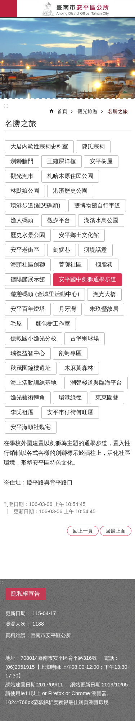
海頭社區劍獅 (27, 264)
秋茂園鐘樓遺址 (30, 368)
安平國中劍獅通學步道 (87, 279)
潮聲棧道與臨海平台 (96, 383)
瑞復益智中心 (27, 353)
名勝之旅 (118, 111)
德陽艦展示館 (27, 279)
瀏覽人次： (18, 624)
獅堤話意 (95, 250)
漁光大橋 (104, 294)
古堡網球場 (84, 338)
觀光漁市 (21, 176)
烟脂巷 (104, 264)
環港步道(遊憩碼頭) (35, 205)
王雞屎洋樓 (61, 161)
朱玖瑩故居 (104, 309)
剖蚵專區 (70, 353)
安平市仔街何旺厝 (70, 412)
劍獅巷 (61, 250)
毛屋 (16, 324)
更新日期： (18, 613)
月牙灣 (67, 309)
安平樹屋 (101, 161)
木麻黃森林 (78, 368)
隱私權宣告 (25, 594)
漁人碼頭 (21, 220)
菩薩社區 (70, 264)
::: (6, 106)
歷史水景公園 (27, 235)
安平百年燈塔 (27, 309)
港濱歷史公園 (70, 191)
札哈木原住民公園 (70, 176)
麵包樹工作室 (53, 324)
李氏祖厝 (21, 412)
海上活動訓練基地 (33, 383)
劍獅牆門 (21, 161)
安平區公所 (76, 8)
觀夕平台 (58, 220)
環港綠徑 (70, 397)
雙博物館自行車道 (97, 205)
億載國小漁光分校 (33, 338)
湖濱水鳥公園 (101, 220)
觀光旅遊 (87, 111)
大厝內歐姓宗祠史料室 (39, 146)
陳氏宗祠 (93, 146)
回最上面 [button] (115, 531)
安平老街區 (24, 250)
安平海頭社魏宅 (30, 427)
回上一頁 (83, 531)
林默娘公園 (24, 191)
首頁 (62, 111)
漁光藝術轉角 (27, 397)
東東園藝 (106, 397)
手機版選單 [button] (8, 8)
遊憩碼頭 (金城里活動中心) (44, 294)
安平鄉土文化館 (79, 235)
